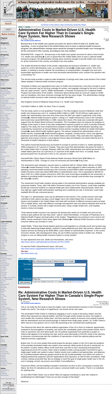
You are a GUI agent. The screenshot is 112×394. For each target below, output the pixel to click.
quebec (3, 355)
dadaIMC (5, 386)
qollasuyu (4, 232)
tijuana (3, 227)
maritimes (4, 362)
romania (4, 272)
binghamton (5, 183)
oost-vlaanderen (6, 279)
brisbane (4, 215)
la (1, 154)
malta (3, 289)
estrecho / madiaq (7, 309)
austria (3, 325)
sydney (3, 205)
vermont (4, 95)
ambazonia (4, 375)
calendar (31, 20)
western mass (6, 91)
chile (2, 244)
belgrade (4, 318)
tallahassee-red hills (8, 103)
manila (3, 210)
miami (3, 149)
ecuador (4, 238)
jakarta (3, 211)
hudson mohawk (6, 161)
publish (21, 20)
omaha (3, 129)
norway (3, 281)
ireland (3, 301)
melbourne (4, 208)
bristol (3, 316)
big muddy (4, 185)
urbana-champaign (7, 98)
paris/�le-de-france (8, 277)
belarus (3, 321)
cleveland (4, 174)
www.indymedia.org (8, 378)
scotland (4, 269)
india (2, 200)
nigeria (3, 372)
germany (4, 51)
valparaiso (4, 223)
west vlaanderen (7, 255)
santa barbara (6, 108)
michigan (4, 147)
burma (3, 341)
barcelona (4, 323)
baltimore (4, 186)
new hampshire (6, 142)
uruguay (4, 225)
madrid (3, 291)
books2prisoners (94, 20)
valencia (4, 257)
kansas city (5, 156)
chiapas (3, 245)
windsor (3, 348)
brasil (3, 247)
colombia (4, 240)
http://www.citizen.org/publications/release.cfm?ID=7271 (44, 249)
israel (3, 83)
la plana (4, 296)
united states (5, 45)
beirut (3, 85)
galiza (3, 306)
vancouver (4, 351)
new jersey (5, 141)
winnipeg (4, 346)
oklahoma (4, 130)
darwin (3, 213)
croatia (3, 313)
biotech (3, 40)
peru (2, 235)
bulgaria (3, 315)
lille (2, 292)
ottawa (3, 357)
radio (3, 60)
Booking (40, 20)
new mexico (5, 139)
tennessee (4, 100)
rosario (3, 230)
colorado (4, 173)
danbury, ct (5, 169)
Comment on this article (50, 25)
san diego (4, 115)
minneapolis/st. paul (8, 144)
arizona (3, 193)
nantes (3, 286)
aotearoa (4, 217)
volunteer (4, 66)
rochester (4, 120)
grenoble (4, 304)
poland (3, 276)
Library (66, 20)
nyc (2, 132)
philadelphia (5, 127)
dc (2, 168)
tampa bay (4, 102)
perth (2, 206)
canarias (4, 373)
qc (2, 338)
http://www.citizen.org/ (29, 253)
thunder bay (5, 353)
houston (4, 163)
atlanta (3, 190)
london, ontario (6, 363)
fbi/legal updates (7, 75)
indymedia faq (6, 73)
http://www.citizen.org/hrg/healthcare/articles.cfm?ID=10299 (45, 242)
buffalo (3, 180)
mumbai (3, 198)
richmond (4, 122)
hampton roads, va (8, 166)
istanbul (3, 299)
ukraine (3, 260)
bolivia (3, 249)
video (3, 56)
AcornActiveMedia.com (8, 390)
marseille (4, 287)
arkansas (4, 191)
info (59, 20)
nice (2, 282)
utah (2, 97)
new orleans (5, 137)
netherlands (5, 284)
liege (3, 294)
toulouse (4, 262)
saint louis (4, 117)
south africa (5, 370)
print (2, 61)
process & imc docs (8, 70)
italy (2, 298)
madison (4, 152)
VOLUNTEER (51, 20)
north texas (5, 134)
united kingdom (6, 259)
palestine (4, 81)
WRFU (82, 20)
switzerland (5, 265)
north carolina (6, 136)
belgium (3, 320)
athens (3, 326)
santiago (4, 228)
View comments (66, 25)
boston (3, 181)
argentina (4, 250)
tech (2, 68)
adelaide (4, 218)
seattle (3, 105)
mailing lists (5, 71)
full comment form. (78, 282)
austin (3, 188)
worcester (4, 90)
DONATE (107, 20)
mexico (3, 237)
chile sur (4, 242)
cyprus (3, 311)
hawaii (3, 164)
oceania (4, 48)
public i (75, 20)
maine (3, 151)
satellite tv (4, 58)
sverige (3, 267)
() (31, 40)
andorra (3, 331)
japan (3, 340)
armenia (4, 328)
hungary (4, 303)
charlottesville (5, 178)
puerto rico (5, 233)
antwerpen (4, 330)
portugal (4, 274)
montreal (4, 360)
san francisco (6, 113)
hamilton (4, 365)
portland (4, 124)
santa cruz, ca (6, 107)
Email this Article (80, 25)
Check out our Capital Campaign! (8, 20)
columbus (4, 171)
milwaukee (4, 146)
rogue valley (5, 119)
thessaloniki (5, 264)
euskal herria (5, 308)
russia (3, 270)
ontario (3, 358)
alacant (3, 333)
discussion (4, 77)
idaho (3, 159)
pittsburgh (4, 125)
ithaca (3, 158)
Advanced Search (8, 32)
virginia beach (6, 93)
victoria (3, 350)
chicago (3, 176)
